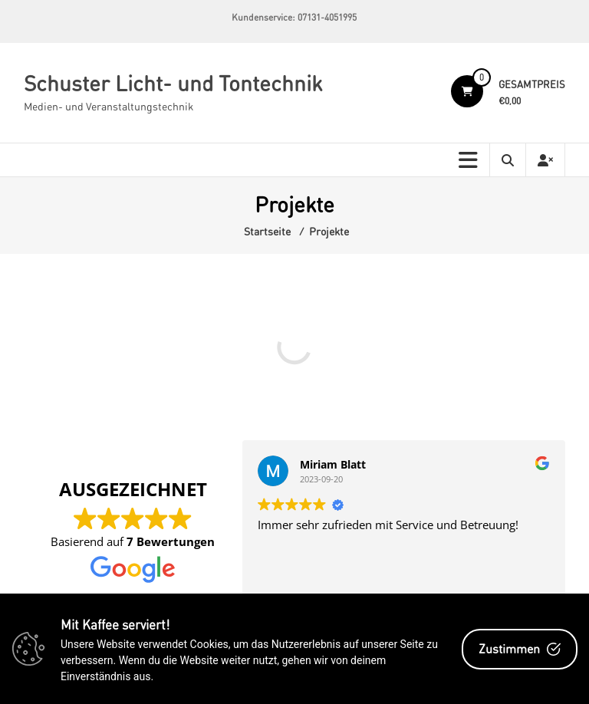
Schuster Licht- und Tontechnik (173, 83)
